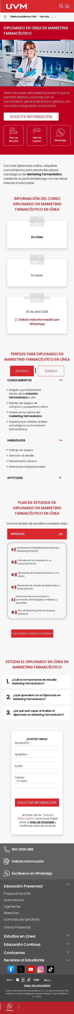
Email (19, 766)
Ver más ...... (46, 16)
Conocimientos (19, 380)
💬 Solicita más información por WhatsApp (37, 322)
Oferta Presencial (17, 927)
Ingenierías (12, 906)
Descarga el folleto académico (32, 633)
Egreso (51, 371)
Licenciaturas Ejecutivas (21, 919)
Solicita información (28, 861)
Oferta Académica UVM (23, 16)
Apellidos (21, 754)
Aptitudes (15, 478)
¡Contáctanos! (37, 739)
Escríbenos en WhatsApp (32, 873)
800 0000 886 (22, 849)
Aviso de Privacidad (42, 822)
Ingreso (22, 371)
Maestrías (11, 913)
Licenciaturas (14, 900)
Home (7, 16)
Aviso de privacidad (37, 985)
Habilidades (16, 440)
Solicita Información (31, 116)
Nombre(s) (23, 743)
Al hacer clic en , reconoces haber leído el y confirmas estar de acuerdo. (38, 820)
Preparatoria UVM (17, 893)
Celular (20, 777)
